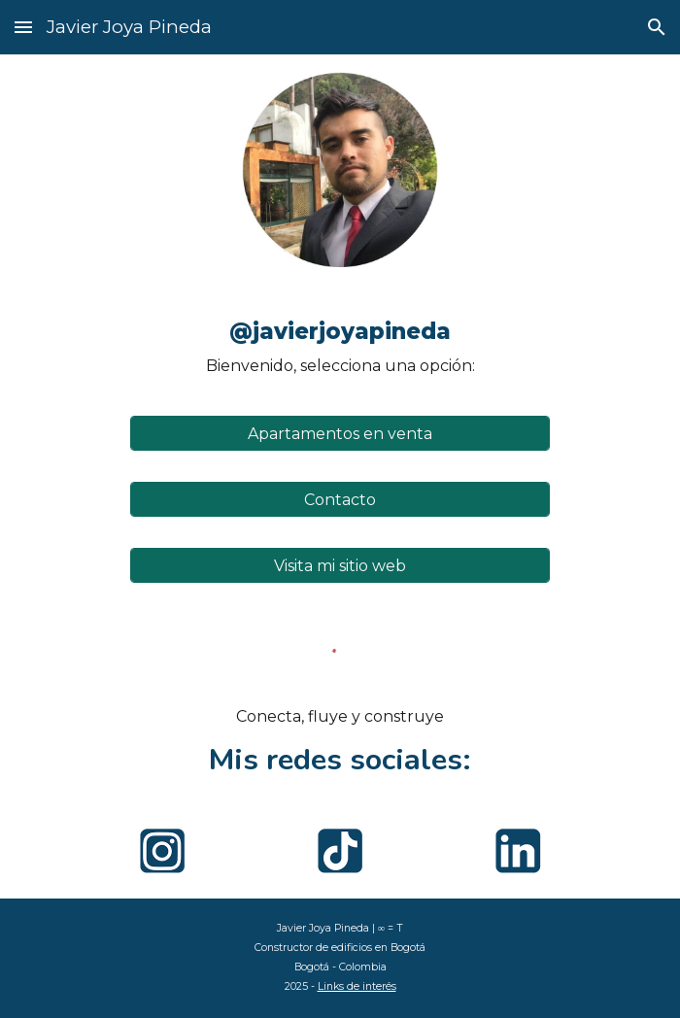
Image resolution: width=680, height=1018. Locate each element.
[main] (340, 341)
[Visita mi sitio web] (340, 566)
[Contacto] (340, 500)
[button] (23, 26)
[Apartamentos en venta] (340, 433)
